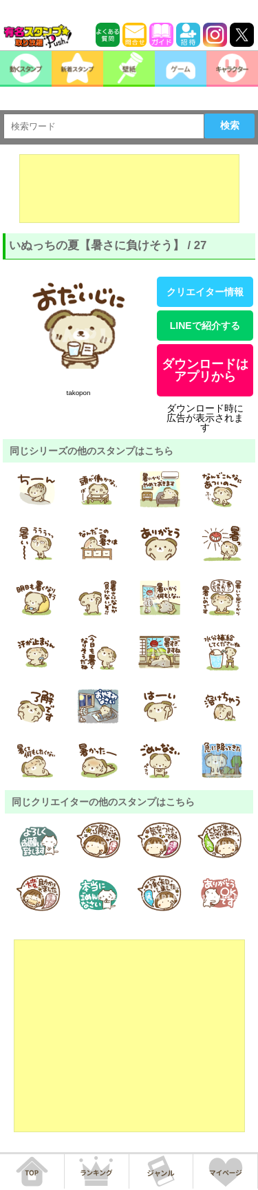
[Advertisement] (129, 188)
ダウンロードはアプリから (205, 370)
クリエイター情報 (205, 291)
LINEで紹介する (205, 325)
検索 (229, 125)
